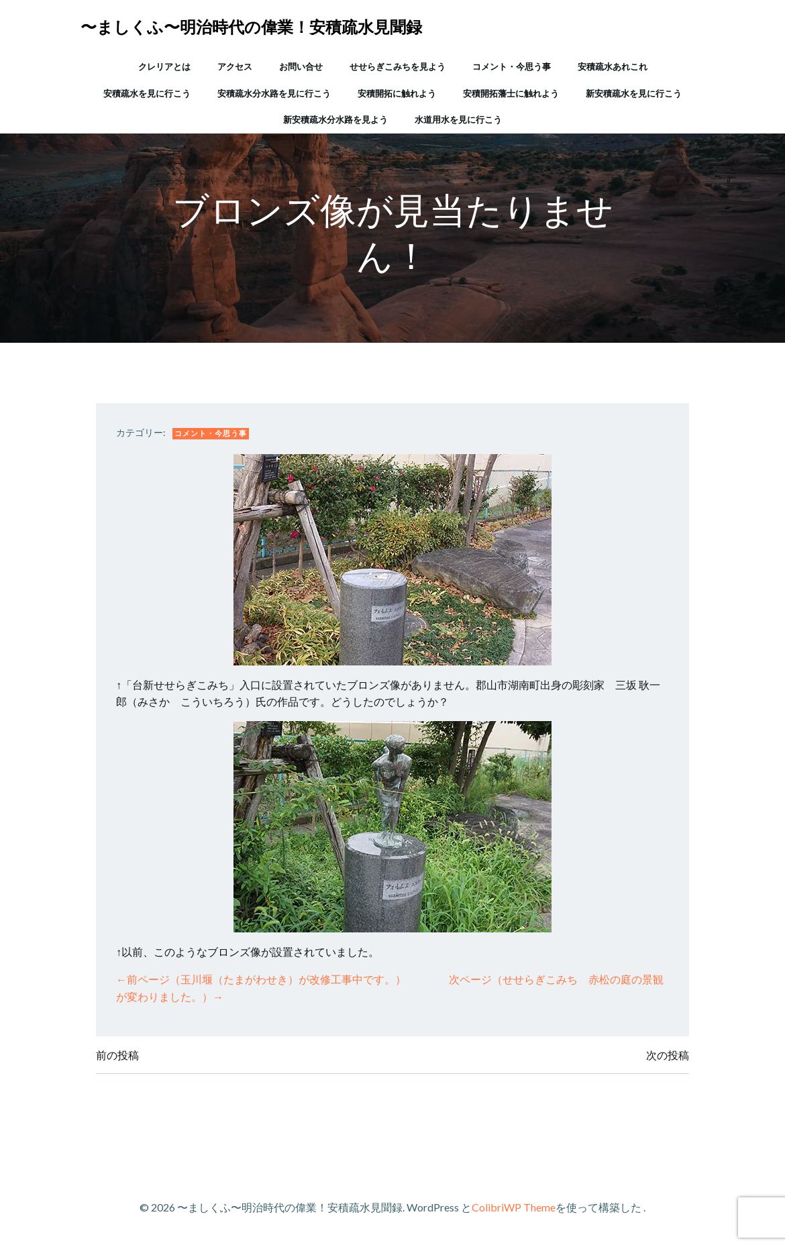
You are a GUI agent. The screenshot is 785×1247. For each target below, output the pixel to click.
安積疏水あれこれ (612, 66)
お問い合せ (301, 66)
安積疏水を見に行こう (147, 93)
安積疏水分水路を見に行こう (274, 93)
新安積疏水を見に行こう (634, 93)
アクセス (234, 66)
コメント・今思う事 (511, 66)
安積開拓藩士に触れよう (511, 93)
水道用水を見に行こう (458, 119)
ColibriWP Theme (514, 1207)
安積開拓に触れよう (397, 93)
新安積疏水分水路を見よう (335, 119)
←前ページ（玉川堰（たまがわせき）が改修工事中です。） (261, 979)
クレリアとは (164, 66)
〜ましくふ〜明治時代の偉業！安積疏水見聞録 (251, 26)
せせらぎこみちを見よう (398, 66)
